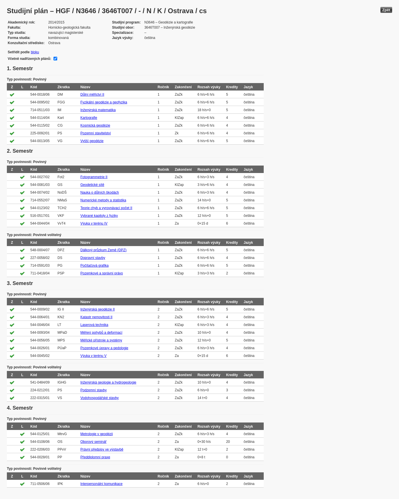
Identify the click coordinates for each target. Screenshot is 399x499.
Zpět (386, 10)
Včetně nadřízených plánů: (29, 59)
